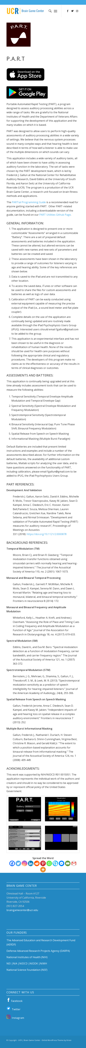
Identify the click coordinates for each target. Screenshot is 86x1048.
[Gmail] (74, 863)
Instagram (15, 1017)
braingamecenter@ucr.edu (22, 910)
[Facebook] (12, 863)
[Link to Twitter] (72, 11)
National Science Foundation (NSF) (26, 970)
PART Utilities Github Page (55, 214)
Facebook (14, 1000)
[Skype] (55, 863)
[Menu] (55, 11)
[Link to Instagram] (77, 11)
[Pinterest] (43, 863)
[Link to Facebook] (67, 11)
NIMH (43, 963)
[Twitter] (18, 863)
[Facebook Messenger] (61, 863)
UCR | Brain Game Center (29, 1040)
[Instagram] (24, 863)
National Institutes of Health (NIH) (27, 957)
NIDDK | (35, 963)
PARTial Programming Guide (29, 202)
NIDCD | (24, 963)
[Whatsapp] (49, 863)
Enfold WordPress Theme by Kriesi (56, 1040)
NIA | (16, 963)
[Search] (48, 11)
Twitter (13, 1008)
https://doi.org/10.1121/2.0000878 (47, 534)
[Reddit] (37, 863)
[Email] (67, 863)
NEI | (9, 963)
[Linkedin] (30, 863)
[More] (43, 869)
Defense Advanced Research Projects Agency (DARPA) (38, 951)
